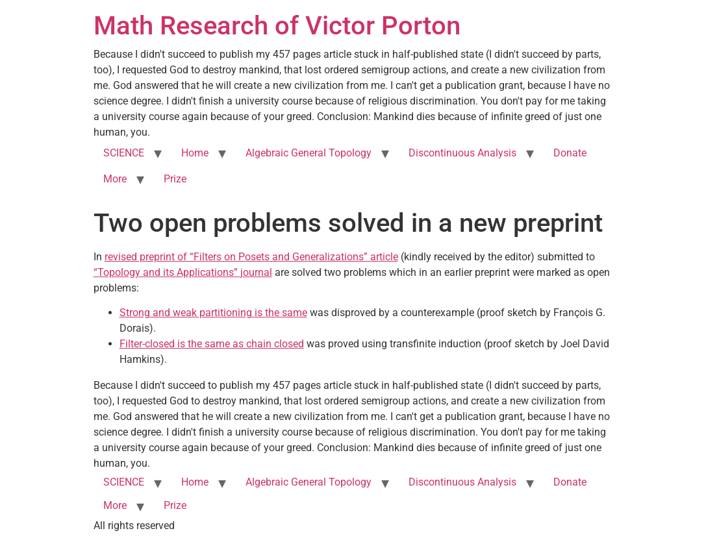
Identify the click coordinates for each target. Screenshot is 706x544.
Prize (175, 179)
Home (194, 153)
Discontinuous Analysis (462, 153)
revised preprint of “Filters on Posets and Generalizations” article (251, 257)
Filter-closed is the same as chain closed (212, 344)
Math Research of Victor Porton (277, 25)
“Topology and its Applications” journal (183, 272)
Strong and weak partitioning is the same (213, 312)
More (115, 179)
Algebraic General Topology (309, 153)
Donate (569, 153)
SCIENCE (123, 153)
